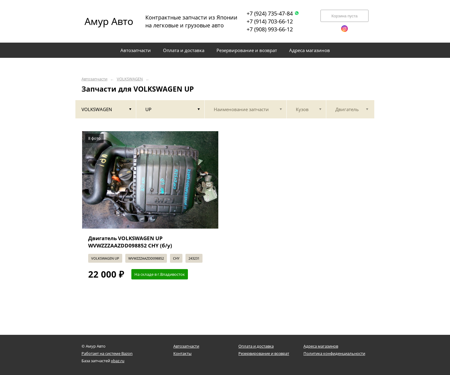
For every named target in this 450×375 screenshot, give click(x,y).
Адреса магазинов (320, 346)
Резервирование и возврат (263, 353)
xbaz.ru (117, 360)
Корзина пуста (344, 16)
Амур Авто (109, 21)
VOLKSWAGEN (130, 79)
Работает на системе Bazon (107, 353)
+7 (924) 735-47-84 (273, 13)
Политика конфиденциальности (334, 353)
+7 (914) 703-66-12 (270, 21)
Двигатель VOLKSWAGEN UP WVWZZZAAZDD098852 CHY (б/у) (130, 242)
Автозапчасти (94, 79)
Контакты (182, 353)
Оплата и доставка (256, 346)
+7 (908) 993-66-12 (270, 29)
